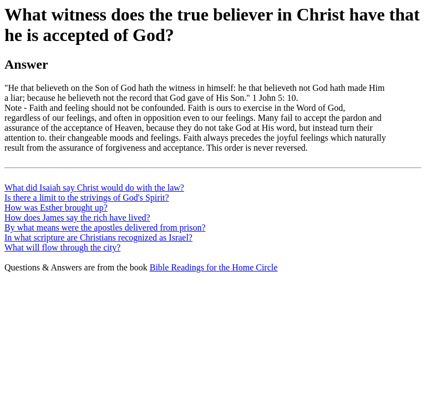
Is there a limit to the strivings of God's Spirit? (86, 197)
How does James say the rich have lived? (77, 217)
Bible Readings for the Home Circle (214, 267)
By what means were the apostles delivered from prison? (105, 227)
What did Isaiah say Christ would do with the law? (94, 187)
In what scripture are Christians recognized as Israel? (98, 237)
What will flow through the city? (62, 247)
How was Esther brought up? (56, 207)
